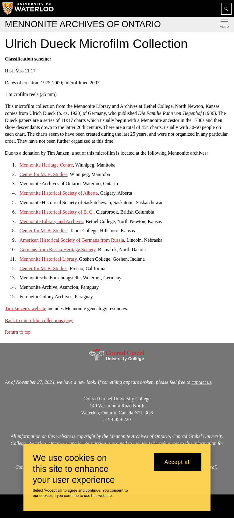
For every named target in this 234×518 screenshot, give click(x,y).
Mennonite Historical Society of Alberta (59, 193)
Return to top (17, 332)
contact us (201, 382)
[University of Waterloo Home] (28, 8)
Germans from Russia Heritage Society (58, 249)
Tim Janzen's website (25, 308)
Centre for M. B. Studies (43, 174)
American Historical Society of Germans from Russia (72, 240)
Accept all (177, 462)
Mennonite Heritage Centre (46, 164)
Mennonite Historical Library (48, 259)
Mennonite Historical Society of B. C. (57, 212)
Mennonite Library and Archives (51, 221)
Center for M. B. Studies (43, 230)
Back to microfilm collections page (39, 320)
